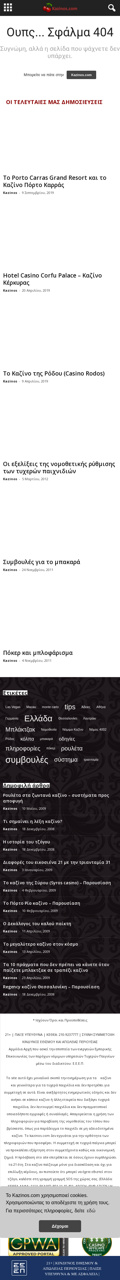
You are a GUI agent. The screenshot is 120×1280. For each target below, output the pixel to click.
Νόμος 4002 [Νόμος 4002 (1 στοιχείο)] (98, 729)
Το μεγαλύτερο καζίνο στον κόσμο (40, 944)
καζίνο (105, 1078)
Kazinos (10, 192)
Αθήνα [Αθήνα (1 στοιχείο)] (101, 707)
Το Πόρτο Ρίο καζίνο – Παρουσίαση (41, 903)
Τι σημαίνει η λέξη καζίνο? (32, 821)
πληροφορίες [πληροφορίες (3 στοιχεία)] (22, 748)
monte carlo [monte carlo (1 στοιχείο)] (50, 707)
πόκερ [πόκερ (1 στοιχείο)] (50, 748)
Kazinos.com (81, 75)
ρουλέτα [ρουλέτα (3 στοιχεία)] (72, 748)
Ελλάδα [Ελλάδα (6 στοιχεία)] (38, 718)
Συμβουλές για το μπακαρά (41, 562)
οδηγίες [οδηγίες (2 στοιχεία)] (67, 738)
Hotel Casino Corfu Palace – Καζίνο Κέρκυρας (52, 279)
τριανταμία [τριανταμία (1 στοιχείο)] (91, 759)
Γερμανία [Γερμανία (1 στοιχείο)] (11, 718)
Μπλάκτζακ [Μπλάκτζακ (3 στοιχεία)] (20, 729)
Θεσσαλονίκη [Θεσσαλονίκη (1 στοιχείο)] (67, 718)
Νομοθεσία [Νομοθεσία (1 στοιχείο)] (48, 729)
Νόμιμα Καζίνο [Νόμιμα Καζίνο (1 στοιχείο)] (72, 729)
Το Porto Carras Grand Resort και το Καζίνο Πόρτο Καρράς (54, 181)
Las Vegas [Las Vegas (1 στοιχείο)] (13, 707)
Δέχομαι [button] (60, 1226)
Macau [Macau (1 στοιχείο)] (31, 707)
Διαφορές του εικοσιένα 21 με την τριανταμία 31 (56, 862)
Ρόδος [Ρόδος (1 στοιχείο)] (9, 739)
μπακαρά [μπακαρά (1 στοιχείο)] (46, 739)
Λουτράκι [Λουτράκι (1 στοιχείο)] (89, 718)
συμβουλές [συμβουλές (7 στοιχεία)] (26, 760)
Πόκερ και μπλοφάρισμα (38, 653)
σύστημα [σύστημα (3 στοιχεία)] (66, 759)
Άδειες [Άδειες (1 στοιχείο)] (85, 707)
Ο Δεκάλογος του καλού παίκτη (37, 923)
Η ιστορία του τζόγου (26, 842)
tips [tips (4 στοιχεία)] (70, 707)
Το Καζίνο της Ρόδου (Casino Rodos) (54, 373)
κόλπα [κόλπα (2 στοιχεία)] (27, 738)
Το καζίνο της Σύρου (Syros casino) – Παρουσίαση (57, 883)
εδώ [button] (91, 1210)
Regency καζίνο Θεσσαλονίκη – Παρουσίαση (51, 987)
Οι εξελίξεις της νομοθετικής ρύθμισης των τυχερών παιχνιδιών (59, 467)
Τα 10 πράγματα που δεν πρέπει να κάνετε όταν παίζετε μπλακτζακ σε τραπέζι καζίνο (56, 967)
